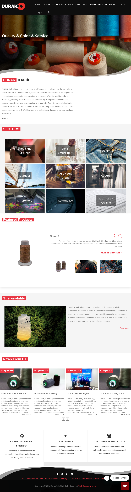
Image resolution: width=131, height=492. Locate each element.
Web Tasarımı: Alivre (87, 487)
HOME (37, 4)
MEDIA (112, 4)
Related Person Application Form (95, 478)
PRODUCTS (61, 4)
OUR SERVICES (95, 4)
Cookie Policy (74, 478)
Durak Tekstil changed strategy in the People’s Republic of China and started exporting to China (82, 393)
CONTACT (123, 4)
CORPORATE (47, 4)
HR (106, 4)
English (40, 12)
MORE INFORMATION (111, 252)
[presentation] (63, 419)
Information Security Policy (56, 478)
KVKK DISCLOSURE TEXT (32, 478)
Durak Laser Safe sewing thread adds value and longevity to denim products (47, 393)
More (5, 118)
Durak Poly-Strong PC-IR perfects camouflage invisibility (112, 393)
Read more (26, 414)
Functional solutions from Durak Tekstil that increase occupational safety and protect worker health (14, 393)
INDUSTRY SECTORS (76, 4)
